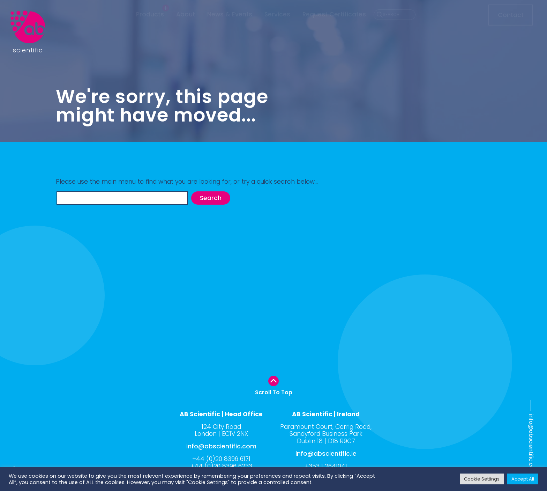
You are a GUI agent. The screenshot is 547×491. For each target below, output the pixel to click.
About (185, 27)
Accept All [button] (522, 479)
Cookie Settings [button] (482, 479)
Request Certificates (334, 27)
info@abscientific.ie (326, 453)
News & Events (229, 27)
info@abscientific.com (531, 444)
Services (277, 27)
